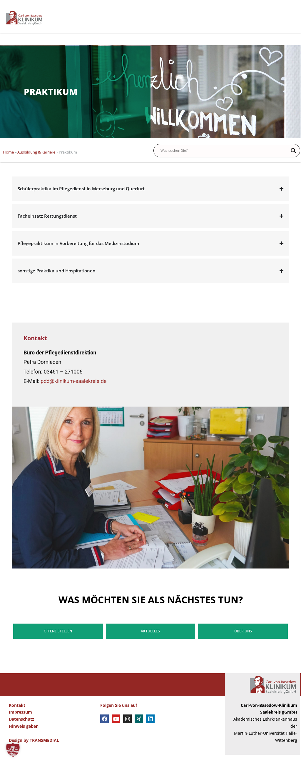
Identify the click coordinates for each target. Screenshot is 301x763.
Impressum (20, 720)
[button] (13, 750)
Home (8, 160)
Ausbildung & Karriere (36, 160)
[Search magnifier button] (293, 159)
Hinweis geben (24, 734)
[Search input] (224, 159)
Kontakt (17, 713)
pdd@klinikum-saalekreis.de (73, 556)
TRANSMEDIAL (44, 748)
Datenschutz (21, 727)
